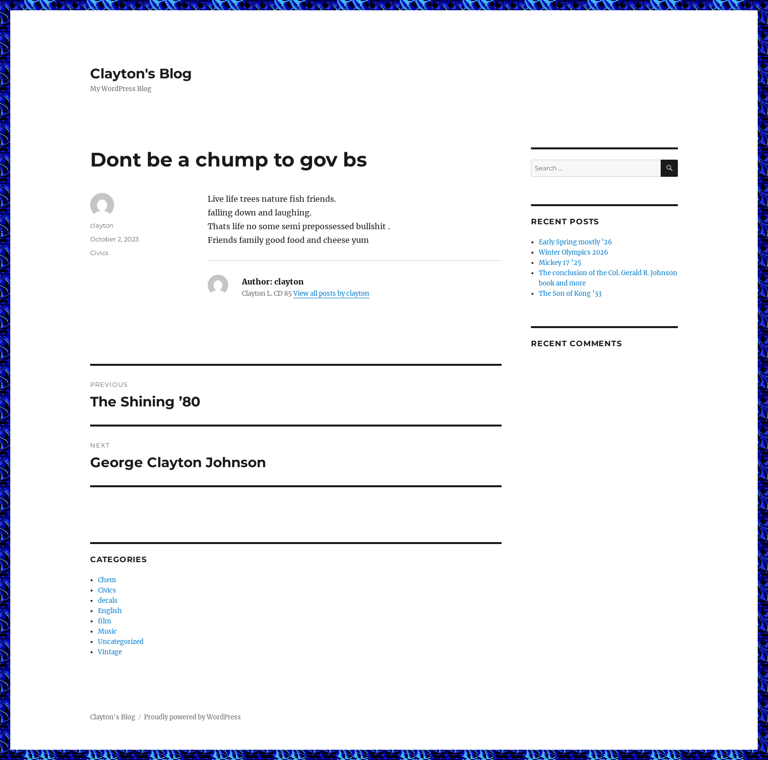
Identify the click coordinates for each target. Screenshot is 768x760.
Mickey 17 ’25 (560, 263)
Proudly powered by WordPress (192, 717)
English (110, 611)
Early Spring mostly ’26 (575, 242)
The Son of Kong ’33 (570, 293)
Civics (99, 253)
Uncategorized (121, 642)
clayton (102, 225)
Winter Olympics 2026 (573, 252)
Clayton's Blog (141, 73)
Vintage (110, 652)
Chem (107, 580)
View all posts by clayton (331, 293)
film (104, 621)
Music (107, 631)
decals (108, 600)
